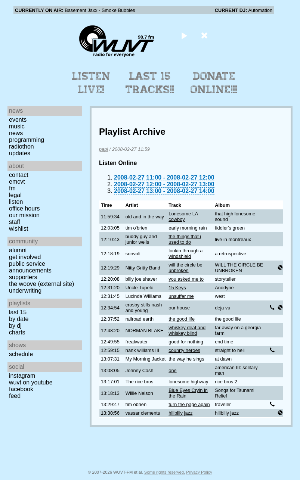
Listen (16, 202)
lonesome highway (188, 381)
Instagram (22, 376)
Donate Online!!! (214, 82)
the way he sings (186, 359)
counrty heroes (184, 350)
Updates (19, 153)
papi (103, 149)
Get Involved (25, 257)
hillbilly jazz (180, 413)
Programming (26, 140)
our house (179, 308)
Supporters (23, 277)
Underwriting (25, 290)
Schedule (21, 354)
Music (17, 126)
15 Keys (177, 287)
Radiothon (21, 146)
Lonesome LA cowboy (183, 216)
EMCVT (17, 181)
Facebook (21, 389)
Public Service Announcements (30, 267)
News (16, 133)
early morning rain (187, 228)
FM (12, 188)
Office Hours (24, 208)
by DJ (15, 325)
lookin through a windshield (185, 253)
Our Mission (24, 215)
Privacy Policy (199, 472)
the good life (181, 319)
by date (18, 319)
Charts (17, 332)
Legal (15, 195)
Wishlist (18, 228)
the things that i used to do (184, 239)
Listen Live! (91, 82)
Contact (18, 175)
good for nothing (185, 342)
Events (18, 119)
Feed (15, 396)
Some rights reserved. (164, 472)
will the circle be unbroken (185, 267)
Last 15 (18, 312)
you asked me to (186, 279)
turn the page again (189, 404)
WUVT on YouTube (31, 382)
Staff (14, 222)
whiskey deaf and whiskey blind (186, 330)
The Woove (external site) (41, 284)
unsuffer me (181, 296)
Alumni (18, 250)
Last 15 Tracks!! (150, 82)
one (172, 370)
